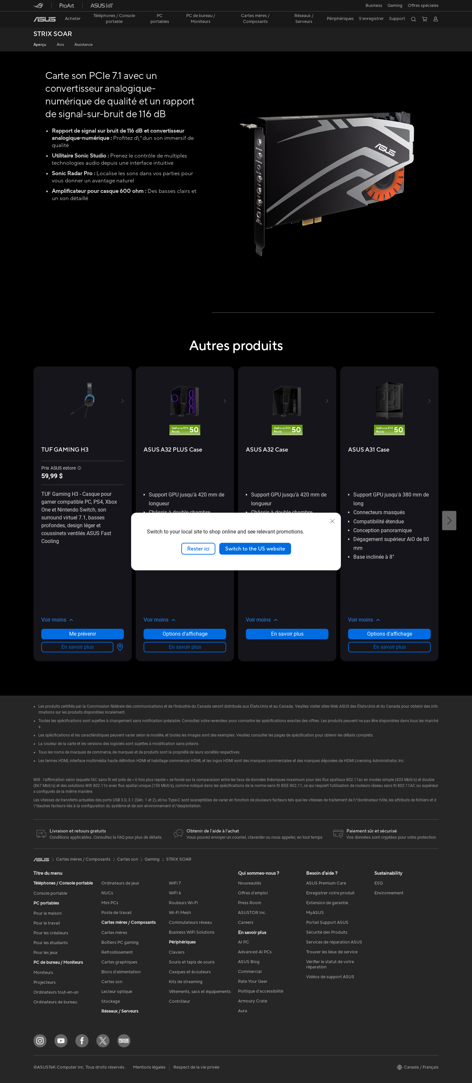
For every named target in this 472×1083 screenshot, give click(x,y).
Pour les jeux (45, 952)
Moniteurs (43, 972)
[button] (373, 5)
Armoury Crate (252, 1001)
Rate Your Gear (252, 981)
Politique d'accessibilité (260, 991)
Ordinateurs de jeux (120, 883)
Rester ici (198, 548)
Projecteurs (44, 982)
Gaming (152, 859)
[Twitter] (102, 1040)
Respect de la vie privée (196, 1067)
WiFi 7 (175, 883)
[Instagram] (40, 1040)
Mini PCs (109, 903)
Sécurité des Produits (326, 932)
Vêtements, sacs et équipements (200, 991)
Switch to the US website (255, 548)
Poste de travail (116, 912)
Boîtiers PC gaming (120, 942)
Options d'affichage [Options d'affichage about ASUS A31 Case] (389, 634)
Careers (245, 922)
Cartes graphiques (119, 962)
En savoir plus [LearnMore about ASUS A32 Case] (287, 634)
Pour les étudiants (50, 942)
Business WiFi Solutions (191, 932)
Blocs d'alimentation (121, 972)
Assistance (83, 44)
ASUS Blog (249, 961)
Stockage (110, 1001)
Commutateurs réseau (190, 922)
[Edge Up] (123, 1040)
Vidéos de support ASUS (330, 977)
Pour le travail (46, 923)
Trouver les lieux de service (332, 952)
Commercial (250, 971)
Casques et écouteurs (190, 972)
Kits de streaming (186, 981)
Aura (242, 1011)
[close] (332, 521)
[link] (44, 19)
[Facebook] (81, 1040)
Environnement (388, 893)
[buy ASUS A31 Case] (368, 449)
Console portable (50, 893)
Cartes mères (114, 932)
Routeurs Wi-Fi (183, 903)
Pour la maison (47, 913)
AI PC (243, 942)
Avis (60, 44)
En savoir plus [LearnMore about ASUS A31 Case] (389, 647)
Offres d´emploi (253, 893)
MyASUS (315, 912)
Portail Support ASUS (327, 922)
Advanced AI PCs (255, 952)
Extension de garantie (327, 903)
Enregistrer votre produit (330, 893)
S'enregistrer (371, 18)
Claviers (177, 952)
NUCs (107, 893)
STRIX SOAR (52, 34)
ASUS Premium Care (326, 883)
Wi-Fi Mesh (180, 912)
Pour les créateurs (50, 933)
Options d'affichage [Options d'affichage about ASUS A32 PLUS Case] (185, 634)
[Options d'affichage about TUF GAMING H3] (118, 647)
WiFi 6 (175, 893)
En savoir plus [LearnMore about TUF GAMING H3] (77, 647)
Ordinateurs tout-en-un (55, 992)
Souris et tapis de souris (192, 962)
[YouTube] (61, 1040)
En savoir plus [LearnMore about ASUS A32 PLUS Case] (185, 647)
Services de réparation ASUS (334, 942)
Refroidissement (117, 952)
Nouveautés (249, 883)
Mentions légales (149, 1067)
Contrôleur (179, 1001)
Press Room (249, 903)
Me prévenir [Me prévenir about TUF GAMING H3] (82, 634)
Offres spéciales (423, 5)
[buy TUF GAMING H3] (64, 449)
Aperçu (39, 44)
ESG (378, 883)
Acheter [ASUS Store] (73, 18)
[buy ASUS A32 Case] (267, 449)
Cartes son (111, 981)
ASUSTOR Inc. (252, 912)
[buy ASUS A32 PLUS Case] (173, 449)
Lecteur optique (116, 991)
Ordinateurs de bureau (55, 1002)
